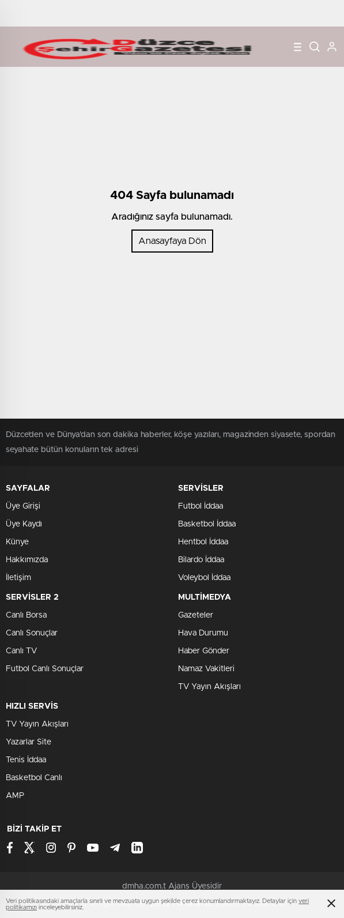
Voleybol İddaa (204, 578)
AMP (15, 796)
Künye (17, 542)
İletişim (18, 578)
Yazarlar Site (28, 742)
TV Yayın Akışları (209, 687)
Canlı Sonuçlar (32, 633)
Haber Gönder (203, 651)
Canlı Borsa (26, 615)
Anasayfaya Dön (172, 241)
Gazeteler (195, 615)
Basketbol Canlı (34, 778)
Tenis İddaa (26, 760)
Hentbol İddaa (203, 542)
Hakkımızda (27, 560)
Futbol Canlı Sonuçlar (45, 669)
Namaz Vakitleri (206, 669)
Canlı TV (21, 651)
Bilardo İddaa (201, 560)
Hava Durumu (203, 633)
